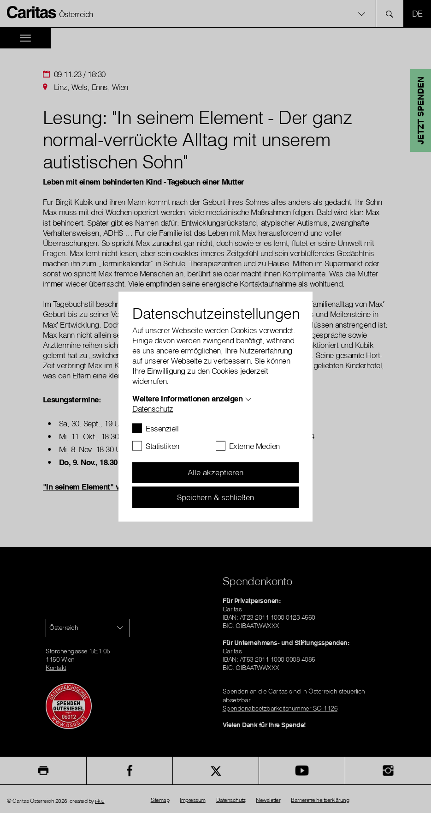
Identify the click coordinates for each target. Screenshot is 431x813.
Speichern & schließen (215, 497)
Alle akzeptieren (215, 472)
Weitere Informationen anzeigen (187, 398)
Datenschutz (152, 408)
